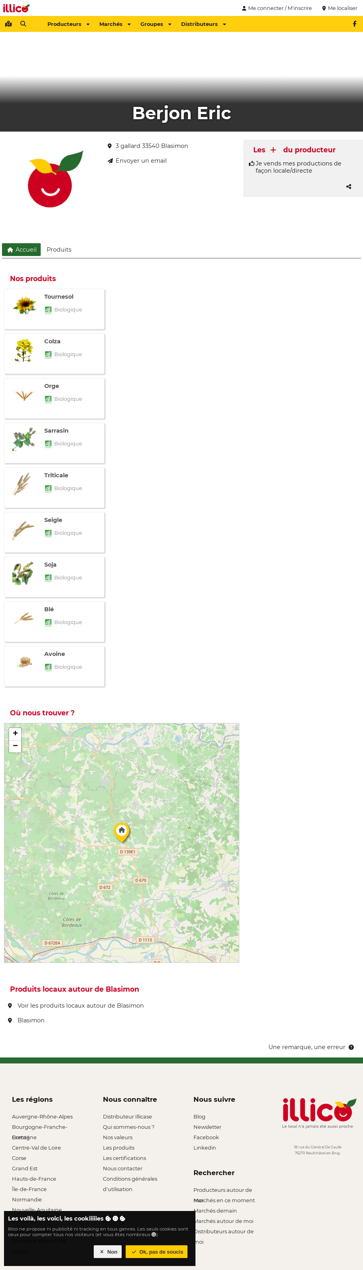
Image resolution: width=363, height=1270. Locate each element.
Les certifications (124, 1158)
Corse (19, 1158)
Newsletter (207, 1127)
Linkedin (204, 1147)
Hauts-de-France (34, 1178)
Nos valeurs (117, 1137)
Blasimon (26, 1020)
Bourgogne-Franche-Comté (39, 1128)
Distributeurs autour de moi (223, 1232)
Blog (199, 1116)
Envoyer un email (137, 160)
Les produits (118, 1147)
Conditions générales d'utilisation (130, 1179)
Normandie (27, 1199)
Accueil (21, 249)
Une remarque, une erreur (311, 1047)
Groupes (155, 24)
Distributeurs (203, 24)
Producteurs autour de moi (222, 1191)
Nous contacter (122, 1168)
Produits (59, 249)
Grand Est (24, 1168)
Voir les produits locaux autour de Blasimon (76, 1005)
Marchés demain (215, 1210)
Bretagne (24, 1137)
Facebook (206, 1137)
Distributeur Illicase (127, 1116)
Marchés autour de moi (223, 1221)
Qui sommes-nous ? (128, 1127)
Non (108, 1252)
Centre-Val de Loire (36, 1147)
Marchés (114, 24)
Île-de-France (29, 1189)
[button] (122, 835)
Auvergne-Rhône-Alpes (42, 1116)
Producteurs (68, 24)
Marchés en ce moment (224, 1200)
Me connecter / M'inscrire (276, 8)
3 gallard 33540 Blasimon (148, 146)
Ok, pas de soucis (156, 1252)
